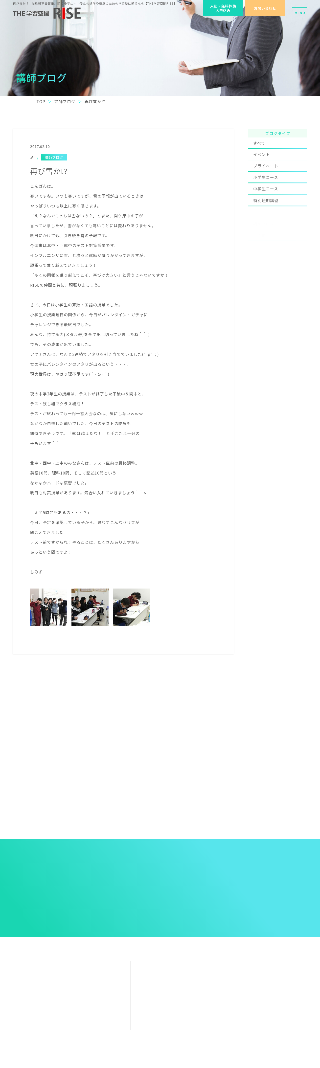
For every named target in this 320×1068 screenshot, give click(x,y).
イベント (261, 159)
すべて (259, 147)
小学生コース (265, 188)
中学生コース (265, 201)
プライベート (265, 175)
